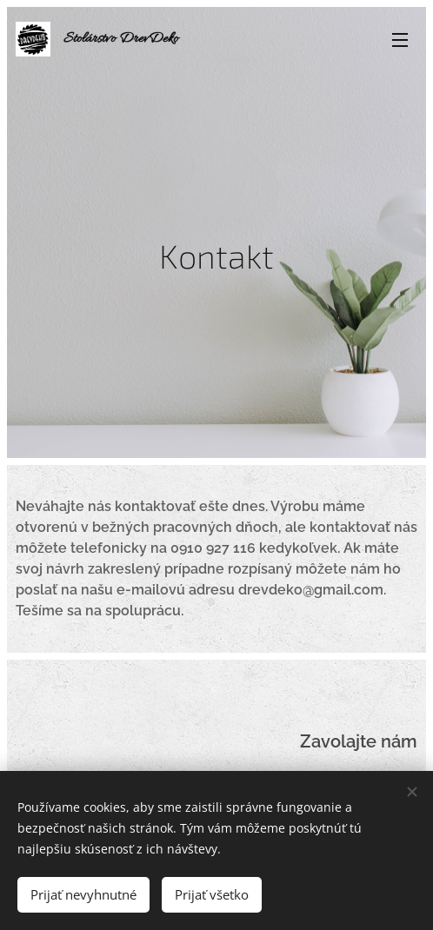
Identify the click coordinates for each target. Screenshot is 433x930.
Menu (400, 40)
